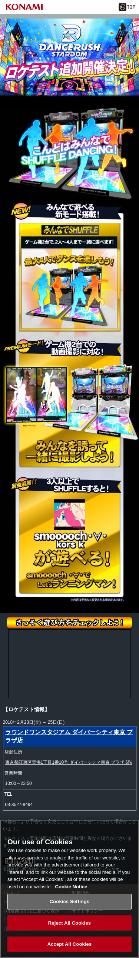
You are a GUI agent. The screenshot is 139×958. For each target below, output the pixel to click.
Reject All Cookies (69, 923)
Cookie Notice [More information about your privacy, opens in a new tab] (71, 886)
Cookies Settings (70, 901)
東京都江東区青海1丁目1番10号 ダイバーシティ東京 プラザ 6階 (68, 762)
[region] (69, 889)
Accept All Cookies (69, 944)
